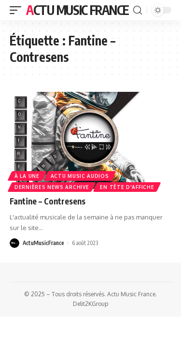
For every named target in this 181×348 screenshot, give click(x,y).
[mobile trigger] (18, 10)
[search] (137, 10)
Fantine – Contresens (47, 201)
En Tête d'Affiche (127, 187)
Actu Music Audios (80, 176)
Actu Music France (77, 10)
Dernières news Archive (51, 187)
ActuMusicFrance (43, 242)
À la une (27, 176)
